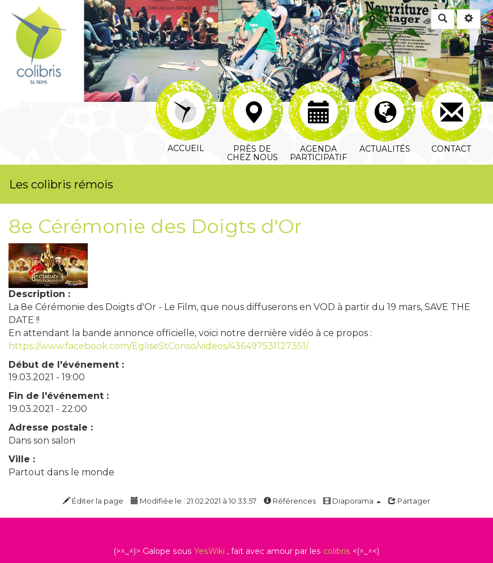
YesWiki (209, 551)
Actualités (385, 94)
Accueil (186, 87)
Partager (409, 500)
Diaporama (352, 500)
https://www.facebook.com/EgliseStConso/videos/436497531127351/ (158, 346)
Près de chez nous (252, 94)
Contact (451, 94)
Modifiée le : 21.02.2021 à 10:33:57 (193, 500)
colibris (336, 551)
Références (290, 500)
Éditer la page (93, 500)
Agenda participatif (319, 94)
